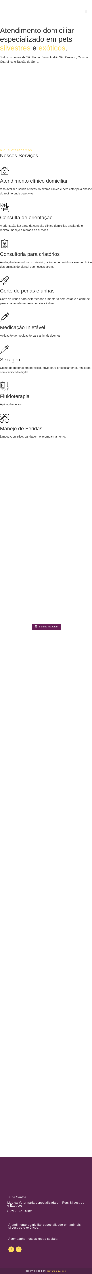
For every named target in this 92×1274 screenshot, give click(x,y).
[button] (86, 11)
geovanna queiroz (56, 1271)
